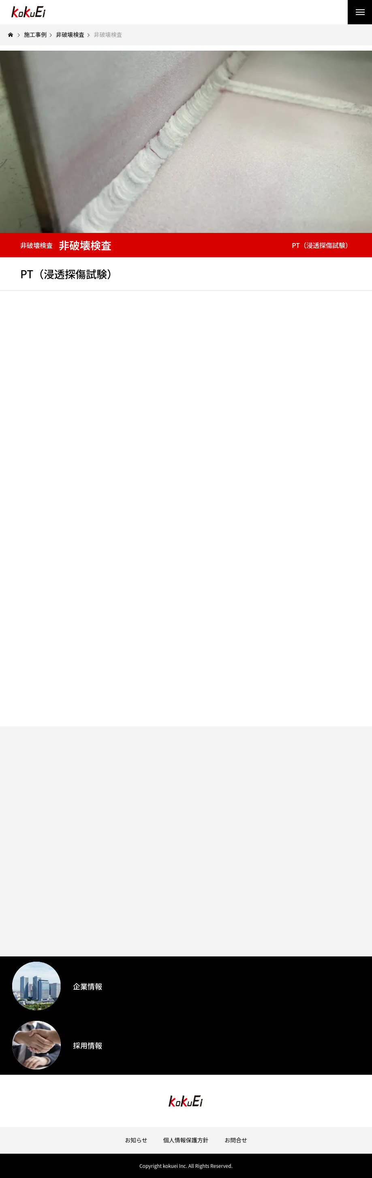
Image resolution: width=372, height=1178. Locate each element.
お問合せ (235, 1140)
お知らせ (136, 1140)
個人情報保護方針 (186, 1140)
